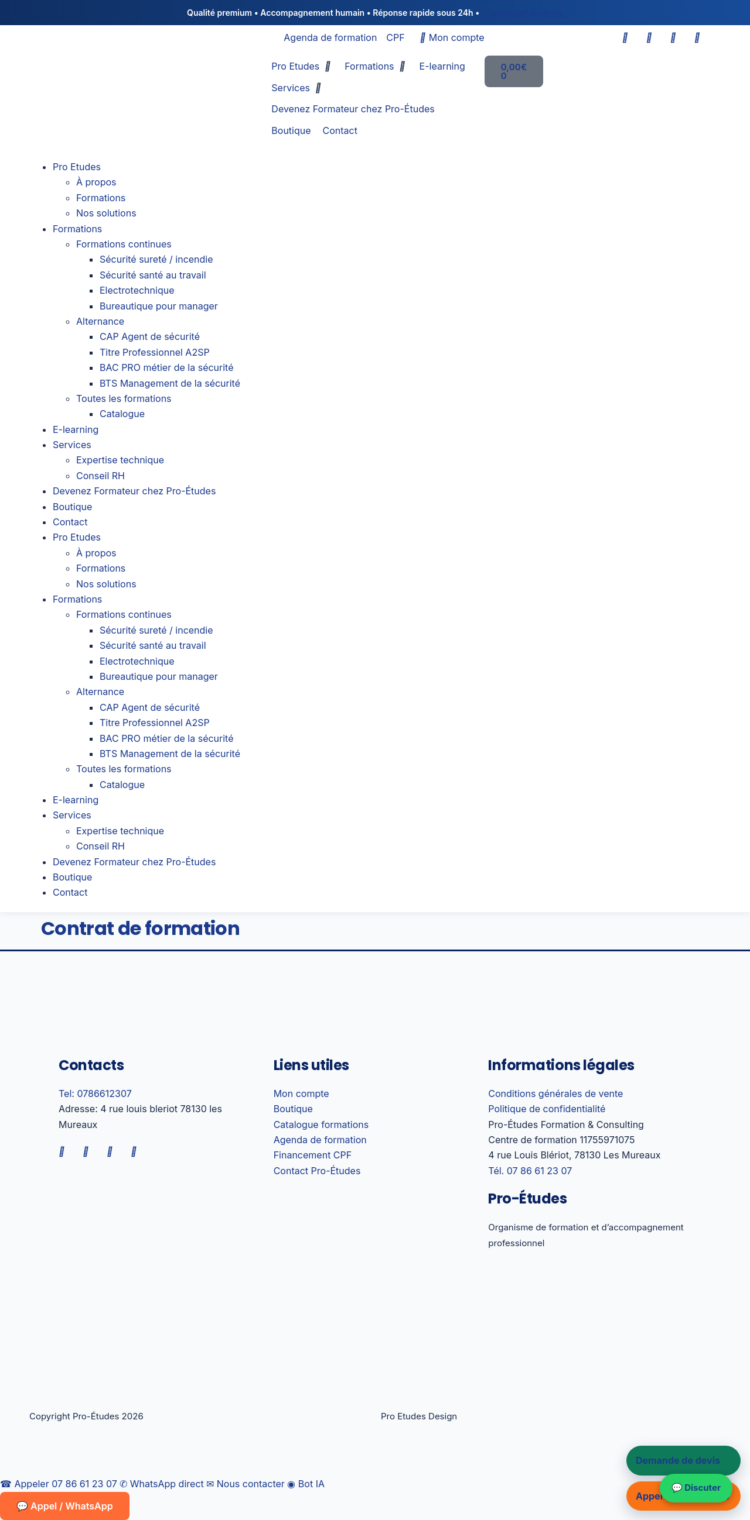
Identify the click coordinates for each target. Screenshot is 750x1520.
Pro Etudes (77, 167)
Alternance (100, 321)
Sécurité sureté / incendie (156, 259)
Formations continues (124, 244)
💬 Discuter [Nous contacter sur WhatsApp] (696, 1487)
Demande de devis (678, 1460)
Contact (70, 522)
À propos (96, 182)
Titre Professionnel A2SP (155, 352)
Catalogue (122, 413)
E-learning (75, 429)
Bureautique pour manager (159, 306)
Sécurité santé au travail (153, 275)
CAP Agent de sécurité (150, 336)
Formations (100, 198)
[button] (302, 66)
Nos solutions (106, 213)
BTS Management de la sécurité (170, 383)
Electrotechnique (137, 290)
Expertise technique (120, 460)
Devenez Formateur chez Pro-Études (134, 491)
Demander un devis (524, 13)
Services (72, 445)
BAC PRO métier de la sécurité (167, 367)
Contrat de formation (140, 928)
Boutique (72, 507)
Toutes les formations (124, 398)
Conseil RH (100, 476)
